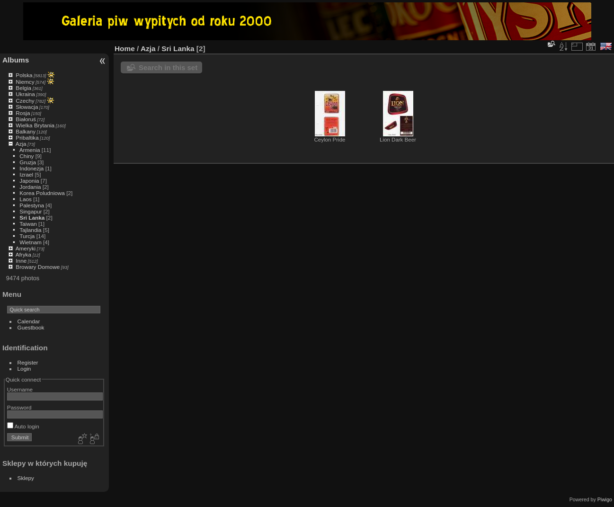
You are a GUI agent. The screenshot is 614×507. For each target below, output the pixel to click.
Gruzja (27, 162)
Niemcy (25, 82)
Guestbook (31, 327)
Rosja (23, 113)
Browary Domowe (38, 267)
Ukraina (25, 94)
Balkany (26, 131)
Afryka (23, 254)
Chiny (26, 156)
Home (125, 48)
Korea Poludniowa (42, 193)
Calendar (29, 321)
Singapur (30, 211)
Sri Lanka (31, 217)
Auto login (23, 426)
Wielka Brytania (35, 125)
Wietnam (30, 242)
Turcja (27, 236)
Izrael (26, 174)
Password (19, 407)
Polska (24, 75)
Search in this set (168, 67)
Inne (21, 261)
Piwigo (604, 499)
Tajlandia (30, 230)
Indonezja (31, 168)
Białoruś (26, 119)
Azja (21, 144)
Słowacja (27, 107)
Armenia (29, 150)
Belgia (23, 88)
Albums (15, 60)
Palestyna (31, 205)
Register (28, 362)
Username (20, 389)
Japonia (29, 181)
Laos (25, 199)
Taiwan (28, 224)
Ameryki (26, 248)
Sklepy (26, 478)
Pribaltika (27, 137)
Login (24, 368)
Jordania (30, 187)
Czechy (25, 101)
